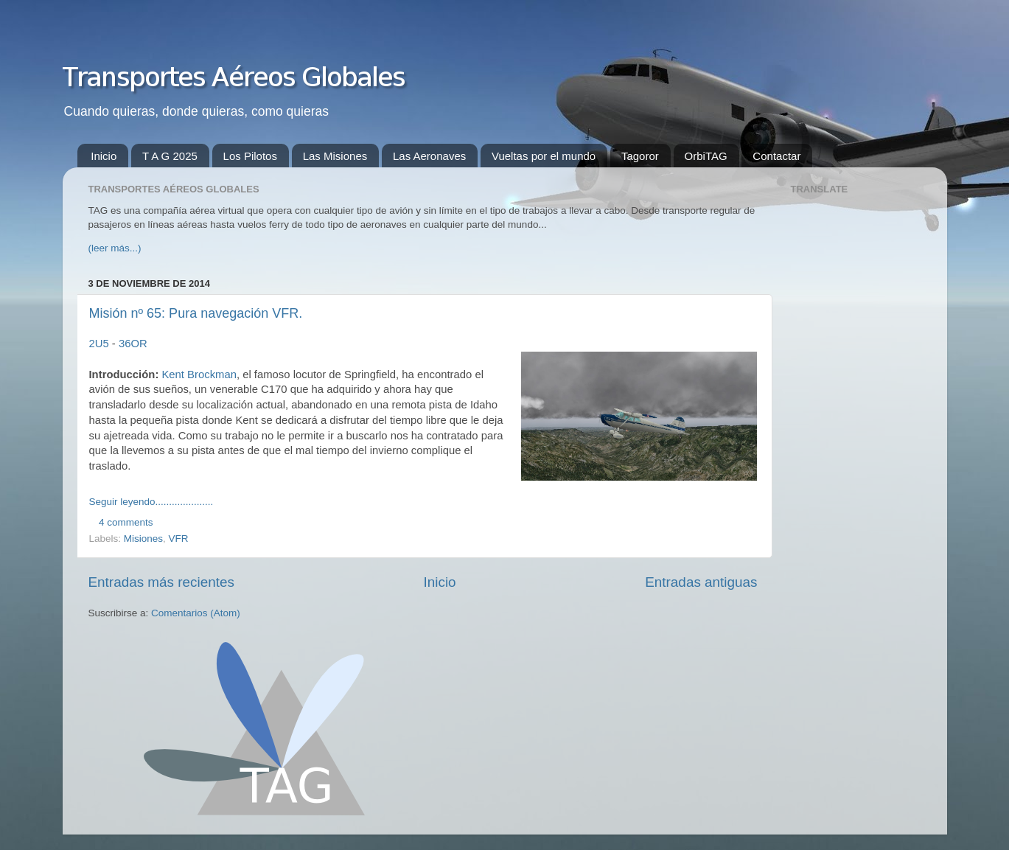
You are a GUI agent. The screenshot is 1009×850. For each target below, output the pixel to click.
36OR (133, 343)
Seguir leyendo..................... (151, 501)
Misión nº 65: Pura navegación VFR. (196, 313)
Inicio (103, 156)
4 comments (126, 522)
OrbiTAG (706, 156)
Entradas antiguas (701, 582)
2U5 (99, 343)
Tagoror (640, 156)
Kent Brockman (198, 374)
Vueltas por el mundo (544, 156)
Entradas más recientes (161, 582)
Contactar (776, 156)
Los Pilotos (250, 156)
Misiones (143, 538)
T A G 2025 (170, 156)
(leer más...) (115, 248)
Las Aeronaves (429, 156)
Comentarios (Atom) (195, 613)
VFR (179, 538)
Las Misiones (335, 156)
